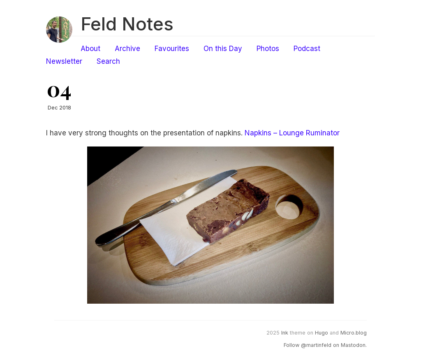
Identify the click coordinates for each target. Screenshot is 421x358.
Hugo (321, 333)
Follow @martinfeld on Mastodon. (325, 345)
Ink (284, 333)
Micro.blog (353, 333)
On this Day (223, 48)
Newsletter (64, 61)
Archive (127, 48)
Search (108, 61)
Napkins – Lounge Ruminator (292, 133)
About (90, 48)
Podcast (307, 48)
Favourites (172, 48)
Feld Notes (127, 24)
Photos (268, 48)
